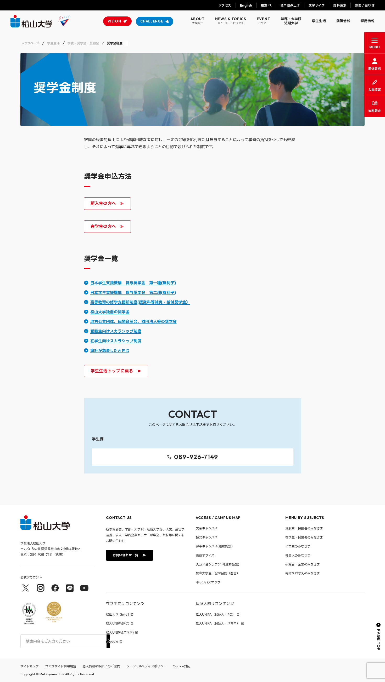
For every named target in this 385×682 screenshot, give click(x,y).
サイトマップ (29, 666)
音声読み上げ (290, 5)
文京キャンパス (206, 528)
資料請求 (339, 5)
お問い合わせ (365, 5)
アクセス (225, 5)
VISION (114, 21)
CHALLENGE (151, 21)
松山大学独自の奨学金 (110, 312)
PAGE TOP (378, 637)
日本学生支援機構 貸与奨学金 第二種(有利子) (133, 293)
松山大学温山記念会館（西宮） (218, 573)
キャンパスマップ (208, 582)
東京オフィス (205, 555)
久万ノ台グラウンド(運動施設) (217, 564)
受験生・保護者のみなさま (304, 528)
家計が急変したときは (109, 351)
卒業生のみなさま (297, 546)
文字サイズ (317, 5)
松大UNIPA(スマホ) (120, 632)
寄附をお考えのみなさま (302, 573)
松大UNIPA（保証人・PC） (215, 614)
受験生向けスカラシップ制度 (115, 331)
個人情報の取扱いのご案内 (101, 666)
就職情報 (343, 21)
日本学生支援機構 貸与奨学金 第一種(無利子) (133, 283)
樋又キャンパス (206, 537)
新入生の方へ (108, 204)
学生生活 (319, 21)
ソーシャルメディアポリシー (146, 666)
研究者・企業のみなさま (302, 564)
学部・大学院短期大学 (291, 21)
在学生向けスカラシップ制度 (115, 341)
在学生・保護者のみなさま (304, 537)
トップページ (30, 43)
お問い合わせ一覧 (129, 555)
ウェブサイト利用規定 (60, 666)
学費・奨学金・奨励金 (83, 43)
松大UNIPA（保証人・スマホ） (218, 624)
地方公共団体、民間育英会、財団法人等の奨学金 (133, 322)
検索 (264, 5)
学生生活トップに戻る (116, 372)
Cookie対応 (181, 666)
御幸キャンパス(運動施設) (214, 546)
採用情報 (368, 21)
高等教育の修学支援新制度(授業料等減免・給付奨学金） (140, 302)
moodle (112, 641)
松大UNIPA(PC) (117, 624)
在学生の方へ (107, 227)
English (246, 5)
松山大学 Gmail (117, 614)
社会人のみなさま (297, 555)
